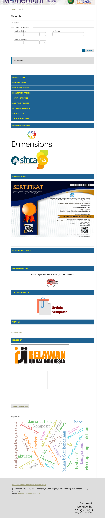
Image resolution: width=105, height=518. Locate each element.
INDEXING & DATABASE (21, 125)
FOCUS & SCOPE (18, 78)
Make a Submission (20, 406)
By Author (56, 31)
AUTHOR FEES (18, 113)
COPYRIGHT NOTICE (20, 98)
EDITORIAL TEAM (19, 83)
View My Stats (16, 332)
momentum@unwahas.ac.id (29, 493)
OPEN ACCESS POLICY (21, 108)
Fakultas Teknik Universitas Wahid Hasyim (29, 484)
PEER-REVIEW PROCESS (21, 93)
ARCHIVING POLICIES (20, 103)
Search (89, 50)
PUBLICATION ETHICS (20, 88)
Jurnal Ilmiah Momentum (25, 2)
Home (13, 9)
